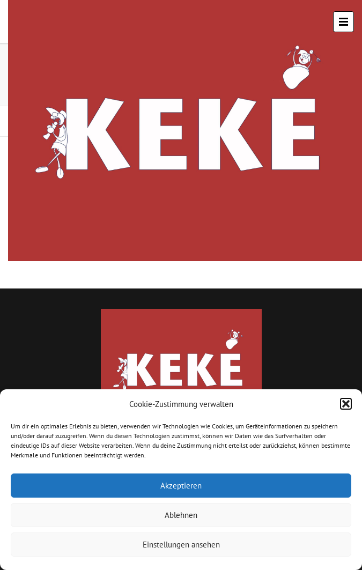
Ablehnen (181, 515)
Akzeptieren (181, 485)
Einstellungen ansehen (181, 544)
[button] (346, 403)
